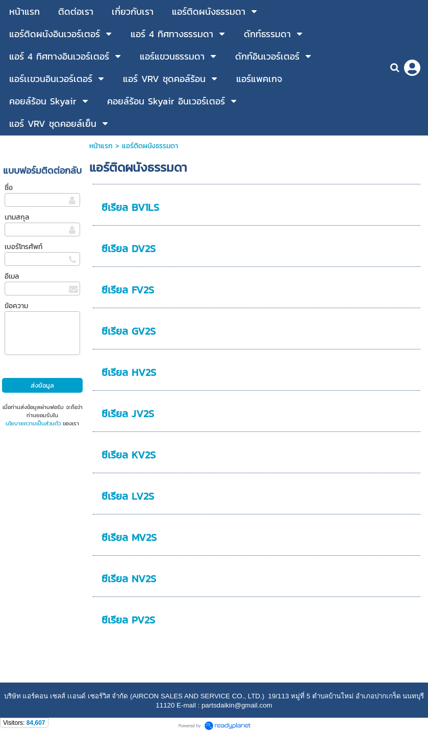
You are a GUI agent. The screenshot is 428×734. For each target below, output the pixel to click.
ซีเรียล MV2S (129, 537)
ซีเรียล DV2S (129, 248)
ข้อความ (16, 306)
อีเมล (12, 276)
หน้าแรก (101, 146)
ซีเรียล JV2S (128, 413)
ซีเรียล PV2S (128, 620)
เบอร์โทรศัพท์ (23, 246)
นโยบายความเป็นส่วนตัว (33, 423)
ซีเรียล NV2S (129, 578)
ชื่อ (9, 187)
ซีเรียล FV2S (128, 289)
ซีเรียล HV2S (129, 372)
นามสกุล (17, 217)
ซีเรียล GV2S (129, 331)
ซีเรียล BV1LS (130, 207)
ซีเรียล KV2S (129, 455)
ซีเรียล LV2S (128, 496)
